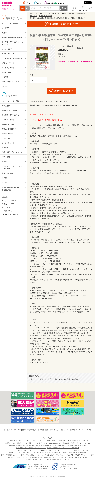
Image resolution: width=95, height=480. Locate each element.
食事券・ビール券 (8, 55)
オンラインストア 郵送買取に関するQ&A (46, 120)
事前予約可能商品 (8, 178)
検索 (65, 8)
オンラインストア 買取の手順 (41, 115)
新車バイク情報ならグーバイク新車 (12, 455)
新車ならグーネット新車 (34, 441)
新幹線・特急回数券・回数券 (13, 38)
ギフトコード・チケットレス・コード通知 (12, 172)
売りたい (30, 3)
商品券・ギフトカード (10, 113)
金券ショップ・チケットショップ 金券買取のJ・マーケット (49, 13)
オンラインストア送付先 (39, 362)
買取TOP (73, 13)
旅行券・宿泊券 (8, 50)
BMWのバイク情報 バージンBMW (50, 450)
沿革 (46, 430)
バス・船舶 (6, 161)
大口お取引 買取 (8, 206)
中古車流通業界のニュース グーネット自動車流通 (63, 448)
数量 (31, 75)
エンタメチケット (8, 69)
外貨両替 (51, 3)
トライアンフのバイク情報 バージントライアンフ (25, 452)
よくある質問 (7, 213)
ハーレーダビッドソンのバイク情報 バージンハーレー (21, 450)
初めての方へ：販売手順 (11, 104)
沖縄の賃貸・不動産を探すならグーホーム (76, 443)
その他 (4, 89)
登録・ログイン (83, 10)
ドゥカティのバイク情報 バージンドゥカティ (76, 450)
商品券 (4, 33)
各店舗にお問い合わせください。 (60, 173)
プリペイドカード (8, 65)
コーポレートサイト (85, 430)
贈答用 (4, 166)
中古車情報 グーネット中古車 (16, 441)
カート (90, 10)
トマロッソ (11, 457)
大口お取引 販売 (8, 210)
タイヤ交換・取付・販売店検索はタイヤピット (31, 448)
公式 (87, 2)
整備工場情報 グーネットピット (78, 441)
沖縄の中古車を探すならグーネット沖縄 (21, 445)
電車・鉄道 (33, 16)
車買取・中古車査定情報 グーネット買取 (18, 443)
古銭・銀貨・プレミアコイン (13, 84)
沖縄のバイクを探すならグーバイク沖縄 (48, 445)
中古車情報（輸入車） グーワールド (55, 441)
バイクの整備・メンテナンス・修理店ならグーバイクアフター (45, 455)
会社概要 (41, 430)
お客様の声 (6, 217)
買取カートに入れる (62, 91)
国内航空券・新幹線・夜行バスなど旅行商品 (13, 194)
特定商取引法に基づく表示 (12, 430)
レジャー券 (6, 142)
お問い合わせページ (80, 170)
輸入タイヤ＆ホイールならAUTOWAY (74, 445)
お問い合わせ (74, 10)
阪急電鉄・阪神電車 (45, 16)
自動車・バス (7, 74)
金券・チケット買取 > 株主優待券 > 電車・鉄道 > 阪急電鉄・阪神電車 (53, 379)
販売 (27, 8)
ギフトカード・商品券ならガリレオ (76, 457)
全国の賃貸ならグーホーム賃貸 (52, 452)
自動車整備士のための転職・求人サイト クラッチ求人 (46, 457)
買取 (22, 8)
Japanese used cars (55, 443)
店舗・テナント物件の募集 (68, 430)
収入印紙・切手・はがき (11, 118)
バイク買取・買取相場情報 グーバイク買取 (80, 455)
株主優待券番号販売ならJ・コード (58, 460)
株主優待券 (6, 28)
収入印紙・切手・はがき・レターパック (13, 44)
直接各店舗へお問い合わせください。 (50, 128)
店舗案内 (61, 3)
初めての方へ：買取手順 (11, 24)
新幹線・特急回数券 (9, 133)
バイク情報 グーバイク (40, 443)
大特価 (4, 183)
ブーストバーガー (21, 457)
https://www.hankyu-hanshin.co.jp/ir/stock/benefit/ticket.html (58, 105)
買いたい (40, 3)
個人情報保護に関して (29, 430)
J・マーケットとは (9, 220)
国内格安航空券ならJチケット (35, 460)
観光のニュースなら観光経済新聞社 (74, 452)
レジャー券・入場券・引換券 (13, 60)
